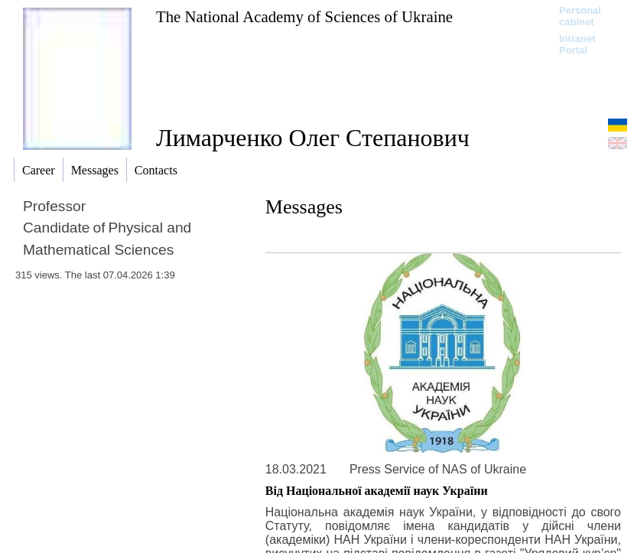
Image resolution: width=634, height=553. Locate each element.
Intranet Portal (577, 44)
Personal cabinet (580, 16)
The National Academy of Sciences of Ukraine (304, 16)
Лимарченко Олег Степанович (313, 137)
